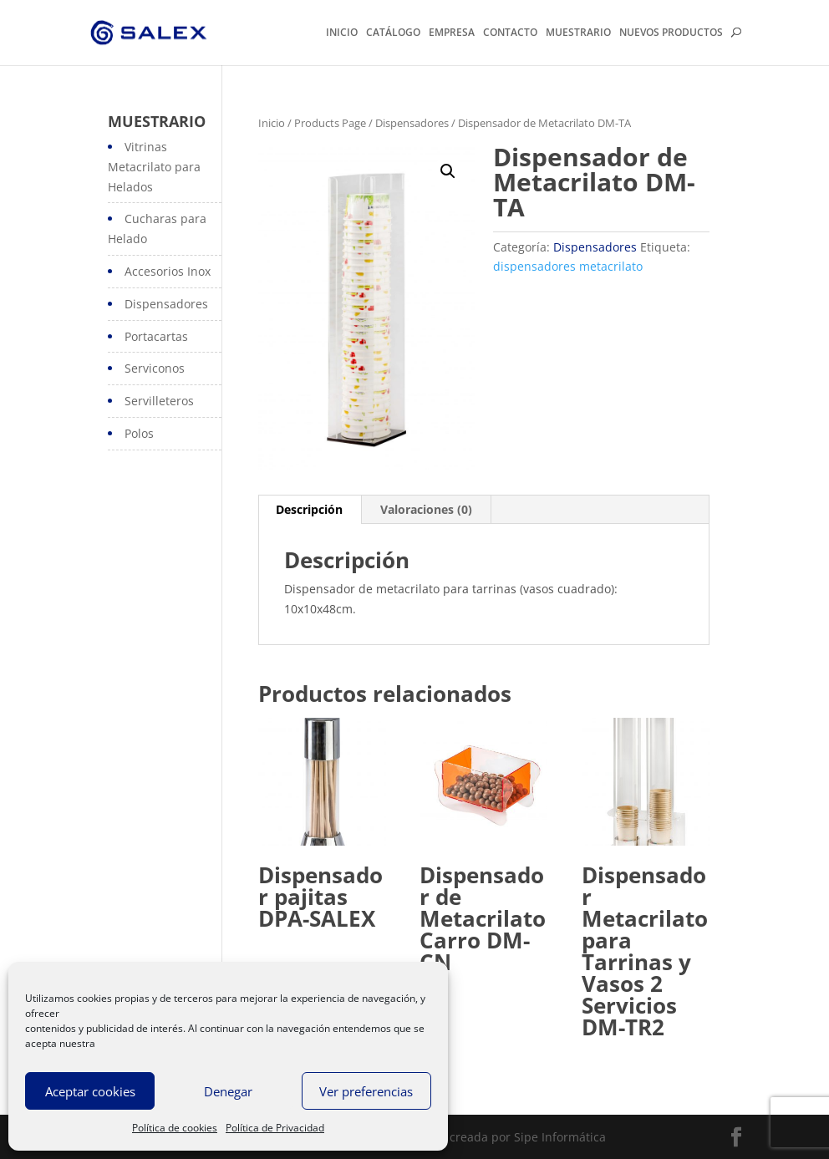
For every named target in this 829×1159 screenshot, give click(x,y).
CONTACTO (510, 33)
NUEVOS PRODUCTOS (671, 33)
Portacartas (156, 336)
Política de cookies (174, 1128)
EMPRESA (452, 33)
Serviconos (155, 368)
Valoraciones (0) (426, 509)
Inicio (271, 122)
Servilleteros (159, 401)
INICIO (342, 33)
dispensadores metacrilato (568, 266)
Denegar (228, 1091)
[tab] (309, 510)
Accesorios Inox (168, 271)
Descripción (309, 509)
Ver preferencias (366, 1091)
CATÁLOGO (393, 33)
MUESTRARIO (578, 33)
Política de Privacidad (275, 1128)
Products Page (330, 122)
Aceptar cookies (90, 1091)
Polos (139, 433)
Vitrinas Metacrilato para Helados (154, 167)
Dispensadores (412, 122)
